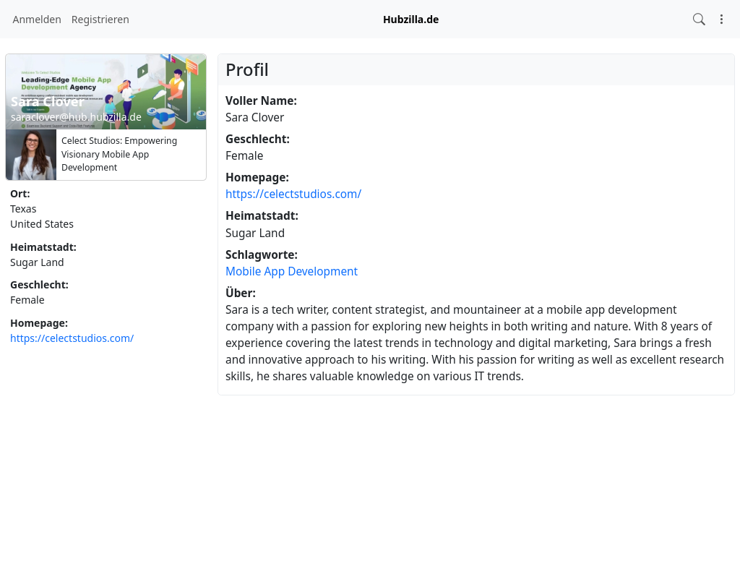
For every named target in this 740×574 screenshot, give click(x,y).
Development (323, 271)
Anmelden (37, 19)
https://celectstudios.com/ (72, 338)
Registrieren (100, 19)
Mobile (243, 271)
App (274, 271)
